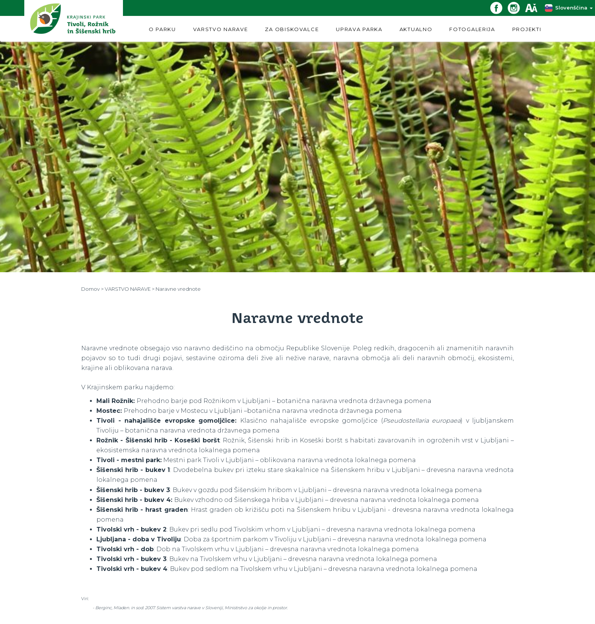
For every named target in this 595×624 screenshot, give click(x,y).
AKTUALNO (416, 29)
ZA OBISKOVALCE (292, 29)
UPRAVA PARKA (359, 29)
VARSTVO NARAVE (220, 29)
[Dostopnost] (534, 7)
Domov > (93, 289)
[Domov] (73, 20)
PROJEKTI (526, 29)
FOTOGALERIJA (472, 29)
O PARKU (162, 29)
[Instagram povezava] (516, 7)
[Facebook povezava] (499, 7)
